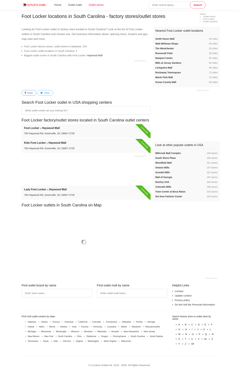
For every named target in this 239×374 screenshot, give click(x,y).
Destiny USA (162, 182)
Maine (124, 326)
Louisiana (111, 326)
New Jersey (149, 331)
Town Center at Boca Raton (170, 191)
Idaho (41, 326)
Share (29, 93)
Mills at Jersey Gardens (168, 63)
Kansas (84, 326)
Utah (55, 341)
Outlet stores (96, 4)
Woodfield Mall (163, 162)
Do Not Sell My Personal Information (195, 304)
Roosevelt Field (163, 53)
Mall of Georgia (163, 177)
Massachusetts (152, 326)
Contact (179, 291)
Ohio (79, 336)
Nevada (115, 331)
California (82, 322)
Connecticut (111, 322)
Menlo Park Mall (164, 77)
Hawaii (31, 326)
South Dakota (156, 336)
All (192, 343)
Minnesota (46, 331)
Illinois (52, 326)
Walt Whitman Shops (166, 43)
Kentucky (97, 326)
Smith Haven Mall (165, 38)
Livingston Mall (163, 67)
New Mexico (34, 336)
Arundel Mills (162, 172)
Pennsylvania (119, 336)
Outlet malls (75, 4)
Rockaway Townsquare (168, 72)
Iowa (74, 326)
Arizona (56, 322)
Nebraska (102, 331)
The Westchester (164, 48)
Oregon (104, 336)
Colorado (96, 322)
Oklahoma (91, 336)
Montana (88, 331)
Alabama (32, 322)
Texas (46, 341)
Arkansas (68, 322)
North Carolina (65, 336)
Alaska (44, 322)
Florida (139, 322)
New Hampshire (131, 331)
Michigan (32, 331)
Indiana (63, 326)
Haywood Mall (95, 55)
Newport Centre (164, 58)
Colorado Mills (163, 187)
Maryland (136, 326)
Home (57, 4)
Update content (183, 295)
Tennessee (33, 341)
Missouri (75, 331)
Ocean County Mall (165, 82)
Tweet (45, 93)
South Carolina (138, 336)
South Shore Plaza (165, 158)
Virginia (79, 341)
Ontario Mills (162, 167)
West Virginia (110, 341)
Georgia (151, 322)
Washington (93, 341)
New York (48, 336)
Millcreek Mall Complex (168, 153)
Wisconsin (126, 341)
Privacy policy (182, 300)
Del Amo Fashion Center (168, 196)
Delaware (126, 322)
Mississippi (61, 331)
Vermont (67, 341)
